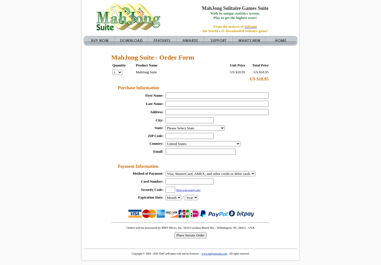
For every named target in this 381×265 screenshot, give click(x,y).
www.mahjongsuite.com (214, 253)
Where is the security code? (188, 190)
